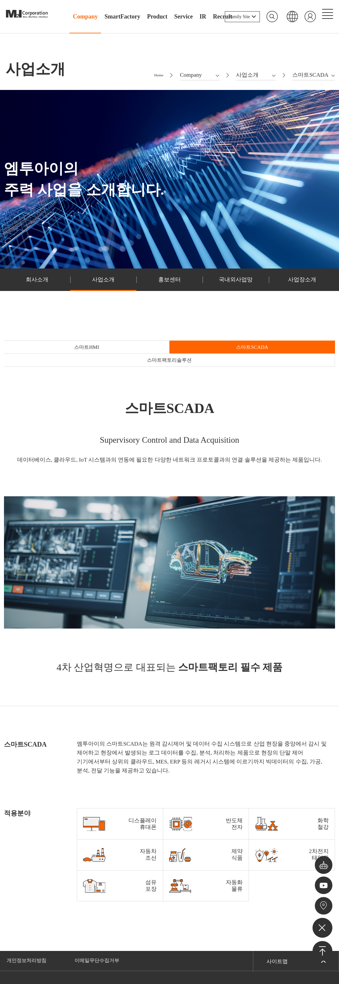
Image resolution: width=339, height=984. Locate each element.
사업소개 (103, 286)
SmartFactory (122, 16)
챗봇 (322, 858)
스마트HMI (59, 355)
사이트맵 (277, 930)
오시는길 (322, 905)
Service (183, 16)
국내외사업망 (236, 286)
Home (157, 79)
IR (203, 16)
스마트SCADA (169, 355)
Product (157, 16)
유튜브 (322, 881)
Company (85, 16)
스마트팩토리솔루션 (279, 355)
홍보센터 (169, 286)
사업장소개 (301, 286)
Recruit (222, 16)
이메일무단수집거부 (101, 930)
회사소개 (37, 286)
